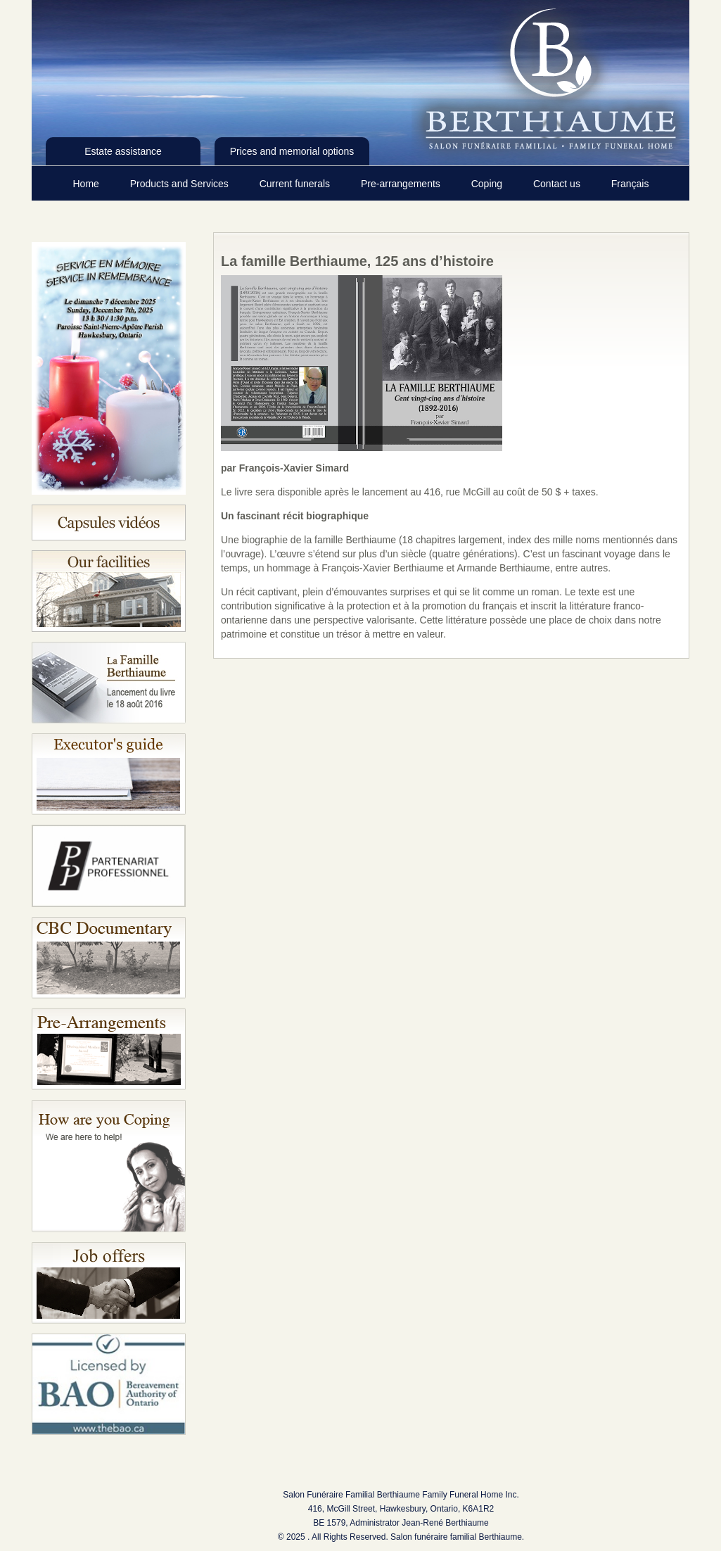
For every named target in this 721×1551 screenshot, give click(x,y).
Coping (488, 183)
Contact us (558, 183)
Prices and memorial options (292, 151)
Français (630, 183)
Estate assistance (123, 151)
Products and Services (180, 183)
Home (87, 183)
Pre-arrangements (402, 183)
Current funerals (296, 183)
